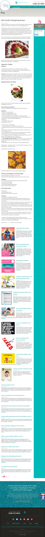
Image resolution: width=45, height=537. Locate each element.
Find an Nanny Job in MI (27, 532)
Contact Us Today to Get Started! (22, 501)
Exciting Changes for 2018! (7, 385)
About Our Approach (16, 6)
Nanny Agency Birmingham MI (18, 532)
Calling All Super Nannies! (22, 228)
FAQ (39, 6)
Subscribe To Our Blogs (38, 30)
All (8, 476)
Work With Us (29, 6)
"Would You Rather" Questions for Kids (22, 368)
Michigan (36, 523)
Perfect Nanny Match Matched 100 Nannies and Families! (15, 406)
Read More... (21, 255)
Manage (24, 534)
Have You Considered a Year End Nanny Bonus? (12, 395)
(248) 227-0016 (38, 4)
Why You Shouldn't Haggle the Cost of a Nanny (12, 425)
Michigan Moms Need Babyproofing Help (11, 456)
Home (11, 6)
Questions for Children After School (10, 446)
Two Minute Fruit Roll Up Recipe (9, 466)
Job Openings (35, 6)
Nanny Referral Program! (22, 260)
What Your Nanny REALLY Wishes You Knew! (12, 436)
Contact (43, 6)
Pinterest (8, 222)
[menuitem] (10, 7)
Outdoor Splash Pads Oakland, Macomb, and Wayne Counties (16, 416)
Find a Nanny (23, 6)
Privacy (30, 523)
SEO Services (21, 534)
